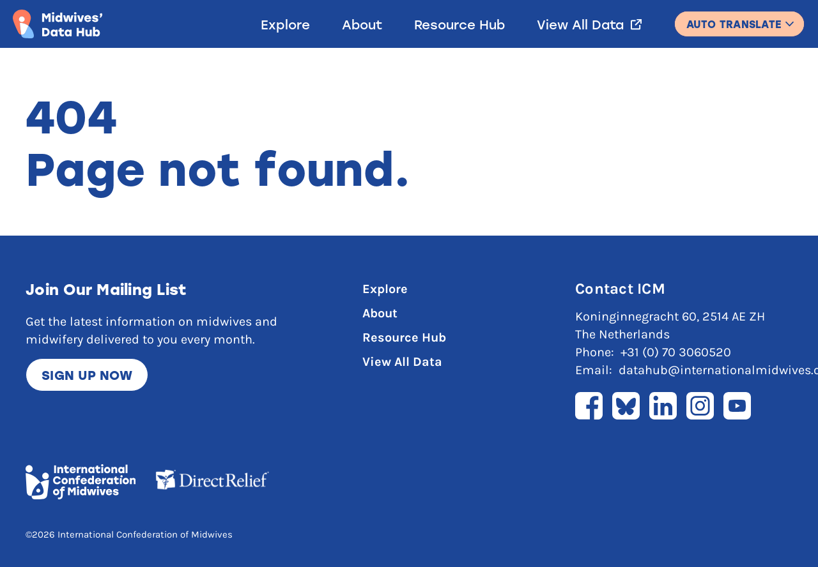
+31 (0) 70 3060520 (676, 352)
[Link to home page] (57, 24)
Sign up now (87, 375)
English (739, 18)
